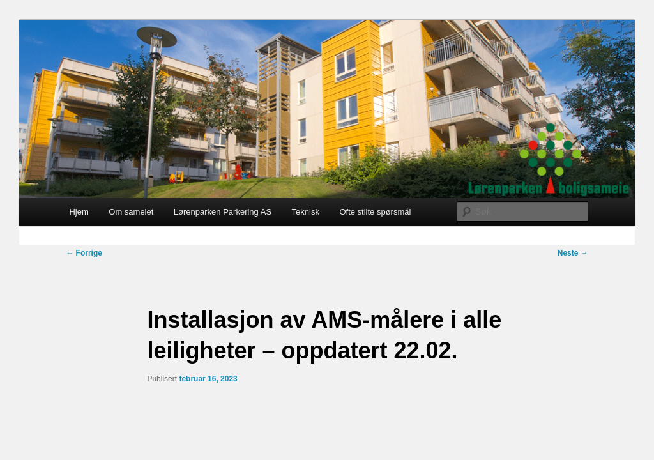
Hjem (78, 212)
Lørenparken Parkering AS (222, 212)
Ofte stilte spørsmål (375, 212)
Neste (573, 253)
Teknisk (305, 212)
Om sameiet (131, 212)
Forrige (84, 253)
